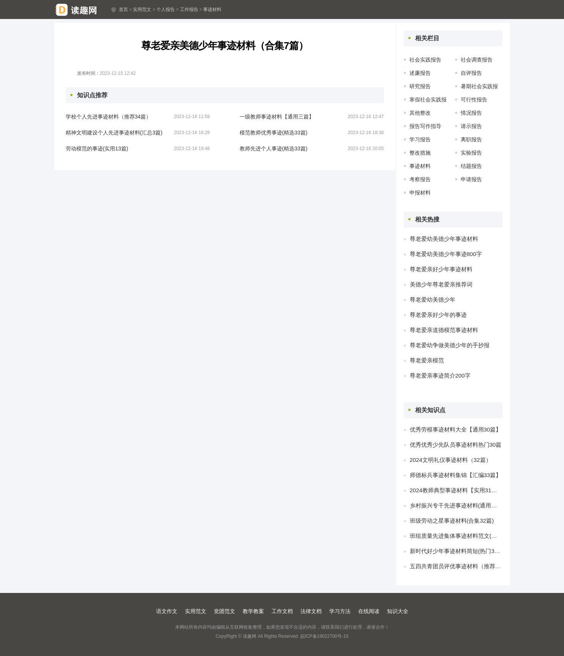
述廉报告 (420, 73)
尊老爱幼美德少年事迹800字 (446, 254)
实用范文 (142, 9)
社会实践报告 (425, 60)
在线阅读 (368, 611)
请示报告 (471, 126)
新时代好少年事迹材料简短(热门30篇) (456, 551)
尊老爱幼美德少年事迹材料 (444, 239)
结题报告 (471, 166)
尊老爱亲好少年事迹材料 (441, 269)
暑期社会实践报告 (479, 87)
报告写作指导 (425, 126)
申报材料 (420, 193)
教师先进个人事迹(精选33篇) (274, 148)
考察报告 (420, 179)
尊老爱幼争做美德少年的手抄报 (450, 345)
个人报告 (165, 9)
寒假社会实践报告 (428, 100)
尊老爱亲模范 (427, 360)
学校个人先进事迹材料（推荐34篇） (109, 117)
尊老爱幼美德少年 (432, 299)
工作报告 (189, 9)
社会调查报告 (477, 60)
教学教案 (253, 611)
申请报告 (471, 179)
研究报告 (420, 86)
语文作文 (166, 611)
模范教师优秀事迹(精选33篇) (274, 133)
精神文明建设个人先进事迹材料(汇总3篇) (114, 133)
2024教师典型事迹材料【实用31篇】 (456, 490)
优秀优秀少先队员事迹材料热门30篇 (456, 444)
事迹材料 (212, 9)
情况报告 (471, 113)
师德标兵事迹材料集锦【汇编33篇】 (456, 475)
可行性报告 (474, 99)
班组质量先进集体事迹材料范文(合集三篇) (456, 536)
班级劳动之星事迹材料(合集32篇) (452, 520)
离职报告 (471, 139)
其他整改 (420, 113)
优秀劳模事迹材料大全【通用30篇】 (456, 429)
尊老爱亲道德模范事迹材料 (444, 330)
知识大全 (397, 611)
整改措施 (420, 153)
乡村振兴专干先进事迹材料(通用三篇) (456, 505)
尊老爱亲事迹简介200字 (440, 375)
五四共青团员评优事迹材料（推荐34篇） (456, 566)
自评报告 (471, 73)
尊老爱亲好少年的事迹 (438, 314)
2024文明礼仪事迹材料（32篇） (450, 460)
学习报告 (420, 139)
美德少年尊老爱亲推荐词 (441, 284)
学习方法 (340, 611)
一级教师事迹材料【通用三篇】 (277, 117)
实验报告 (471, 153)
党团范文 (224, 611)
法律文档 (311, 611)
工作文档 (282, 611)
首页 (123, 9)
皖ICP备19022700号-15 (324, 636)
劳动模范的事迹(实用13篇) (97, 148)
